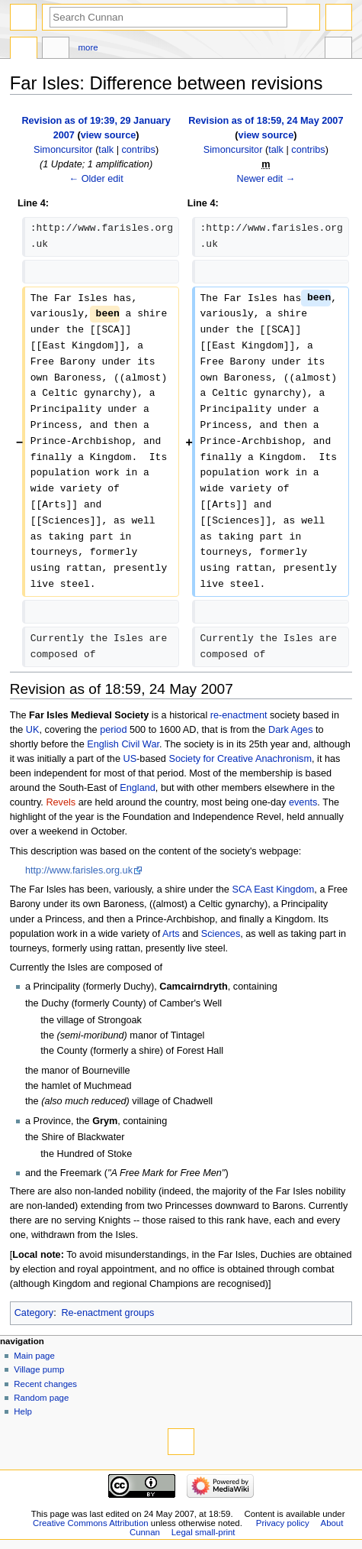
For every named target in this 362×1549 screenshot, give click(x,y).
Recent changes (45, 1384)
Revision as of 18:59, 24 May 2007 (265, 120)
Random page (41, 1397)
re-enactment (238, 715)
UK (33, 729)
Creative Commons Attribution (91, 1523)
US (129, 758)
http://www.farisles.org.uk (79, 870)
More (88, 47)
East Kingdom (284, 889)
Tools (338, 49)
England (137, 788)
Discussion (56, 49)
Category (33, 1313)
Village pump (39, 1369)
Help (23, 1411)
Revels (60, 802)
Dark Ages (290, 729)
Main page (34, 1355)
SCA (241, 889)
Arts (171, 933)
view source (108, 135)
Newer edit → (265, 178)
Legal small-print (203, 1532)
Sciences (220, 933)
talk (106, 149)
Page (24, 49)
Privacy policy (282, 1523)
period (113, 729)
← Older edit (96, 178)
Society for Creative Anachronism (240, 758)
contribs (138, 149)
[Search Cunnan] (168, 17)
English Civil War (123, 744)
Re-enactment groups (107, 1313)
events (303, 802)
